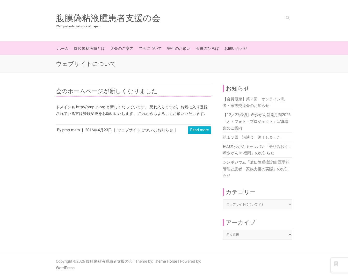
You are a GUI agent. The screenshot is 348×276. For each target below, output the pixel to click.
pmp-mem (71, 130)
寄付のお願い (178, 48)
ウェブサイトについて (136, 130)
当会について (150, 48)
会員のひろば (207, 48)
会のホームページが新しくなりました (107, 91)
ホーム (63, 48)
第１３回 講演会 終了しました (252, 137)
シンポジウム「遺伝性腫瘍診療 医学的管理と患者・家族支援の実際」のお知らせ (256, 169)
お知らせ (165, 130)
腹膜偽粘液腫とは (89, 48)
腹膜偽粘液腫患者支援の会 (108, 18)
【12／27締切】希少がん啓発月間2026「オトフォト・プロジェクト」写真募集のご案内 (256, 121)
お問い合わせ (235, 48)
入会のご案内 (121, 48)
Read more (199, 130)
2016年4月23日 (98, 130)
